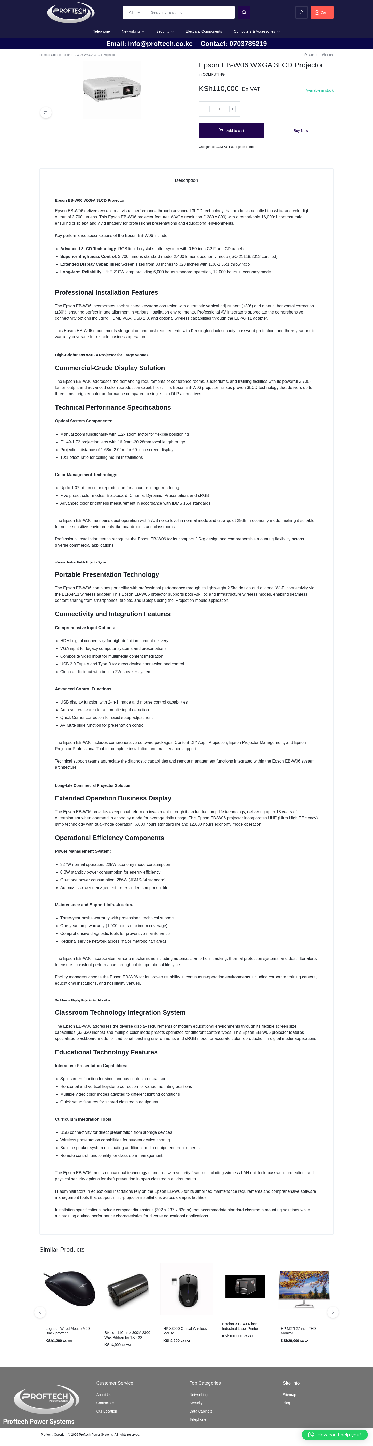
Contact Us (105, 1403)
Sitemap (289, 1395)
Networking (133, 31)
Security (165, 31)
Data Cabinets (201, 1411)
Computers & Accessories (257, 31)
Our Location (106, 1411)
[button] (333, 1312)
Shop (54, 55)
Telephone (101, 31)
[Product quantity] (219, 109)
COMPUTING (214, 74)
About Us (103, 1395)
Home (43, 55)
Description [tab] (186, 180)
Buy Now (301, 131)
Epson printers (246, 147)
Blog (286, 1403)
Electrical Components (204, 31)
